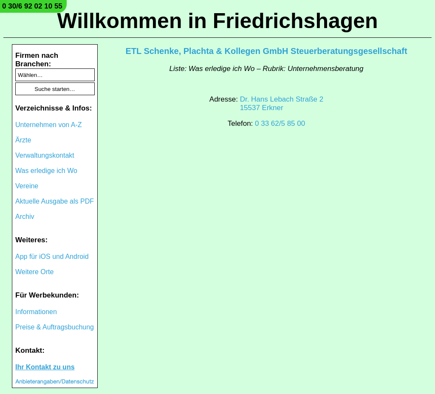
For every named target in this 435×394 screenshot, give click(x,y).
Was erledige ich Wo (46, 170)
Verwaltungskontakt (44, 155)
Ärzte (23, 140)
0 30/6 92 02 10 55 (32, 6)
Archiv (24, 216)
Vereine (26, 186)
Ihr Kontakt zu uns (45, 367)
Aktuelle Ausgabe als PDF (54, 201)
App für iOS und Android (52, 256)
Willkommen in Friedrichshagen (217, 21)
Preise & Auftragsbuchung (54, 327)
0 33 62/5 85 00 (280, 123)
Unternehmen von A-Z (48, 124)
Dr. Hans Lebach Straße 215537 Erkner (282, 103)
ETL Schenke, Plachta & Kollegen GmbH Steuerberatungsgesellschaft (266, 51)
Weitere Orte (34, 271)
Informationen (36, 311)
